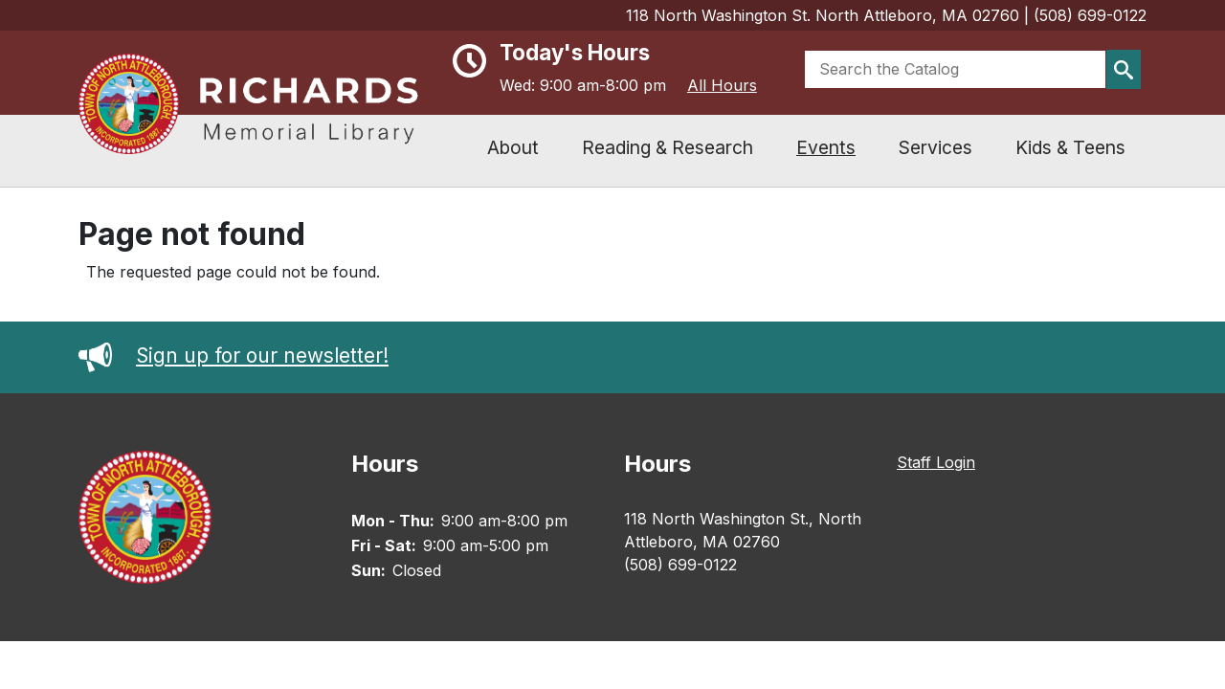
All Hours (722, 85)
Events (826, 147)
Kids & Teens (1070, 147)
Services (935, 147)
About (513, 147)
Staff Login (936, 462)
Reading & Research (667, 147)
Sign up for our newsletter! (233, 355)
